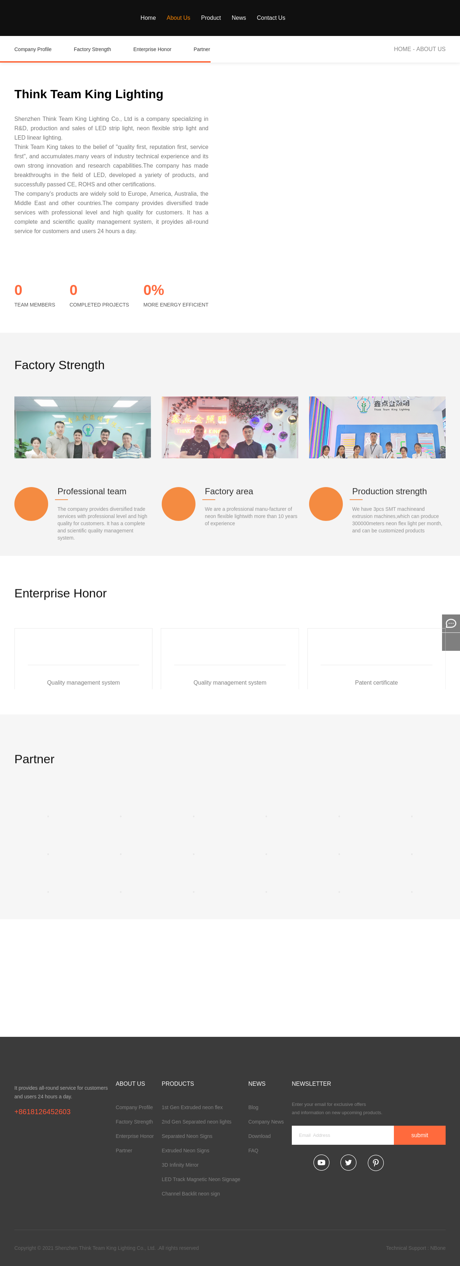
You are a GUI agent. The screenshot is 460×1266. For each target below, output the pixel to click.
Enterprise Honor (158, 54)
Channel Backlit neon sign (191, 1194)
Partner (208, 54)
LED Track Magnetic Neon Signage (201, 1179)
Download (259, 1136)
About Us (178, 18)
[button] (404, 606)
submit (419, 1135)
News (239, 18)
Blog (253, 1107)
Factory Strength (98, 54)
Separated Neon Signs (187, 1136)
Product (211, 18)
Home (148, 18)
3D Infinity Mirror (180, 1165)
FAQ (253, 1150)
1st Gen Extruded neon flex (192, 1107)
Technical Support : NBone (416, 1248)
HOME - (405, 49)
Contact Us (271, 18)
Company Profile (38, 54)
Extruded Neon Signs (185, 1150)
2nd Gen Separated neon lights (196, 1122)
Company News (266, 1122)
